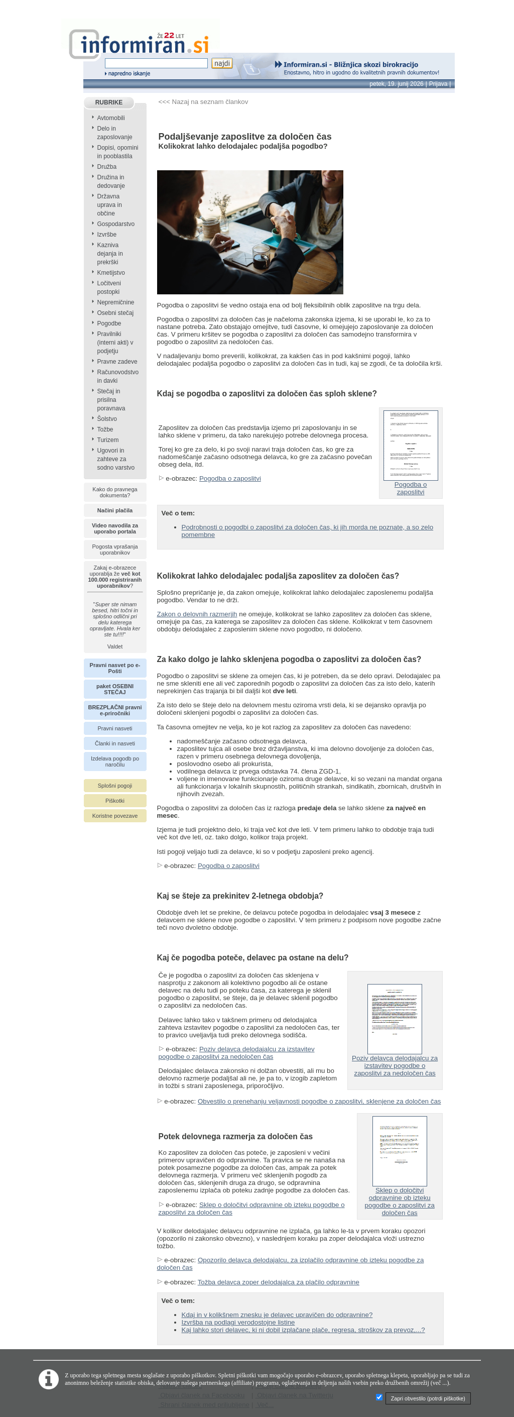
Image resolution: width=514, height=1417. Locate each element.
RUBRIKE (109, 102)
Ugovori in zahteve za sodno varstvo (116, 459)
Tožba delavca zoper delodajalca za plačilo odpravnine (278, 1282)
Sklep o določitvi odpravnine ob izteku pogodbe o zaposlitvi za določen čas (400, 1198)
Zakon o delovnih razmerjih (197, 614)
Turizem (108, 440)
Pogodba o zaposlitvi (230, 478)
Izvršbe (107, 234)
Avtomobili (111, 118)
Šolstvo (107, 418)
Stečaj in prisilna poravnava (111, 400)
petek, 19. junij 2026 (396, 83)
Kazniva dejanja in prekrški (110, 254)
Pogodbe (109, 323)
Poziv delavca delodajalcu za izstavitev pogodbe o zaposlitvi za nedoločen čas (237, 1052)
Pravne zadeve (117, 361)
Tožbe (105, 429)
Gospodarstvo (116, 224)
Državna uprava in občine (109, 205)
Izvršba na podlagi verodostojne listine (238, 1322)
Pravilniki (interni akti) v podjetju (115, 343)
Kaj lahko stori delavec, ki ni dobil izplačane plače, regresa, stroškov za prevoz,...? (303, 1330)
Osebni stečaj (115, 312)
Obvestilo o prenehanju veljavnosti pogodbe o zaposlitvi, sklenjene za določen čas (319, 1101)
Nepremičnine (116, 302)
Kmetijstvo (111, 272)
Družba (107, 166)
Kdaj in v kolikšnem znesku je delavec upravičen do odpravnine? (277, 1315)
